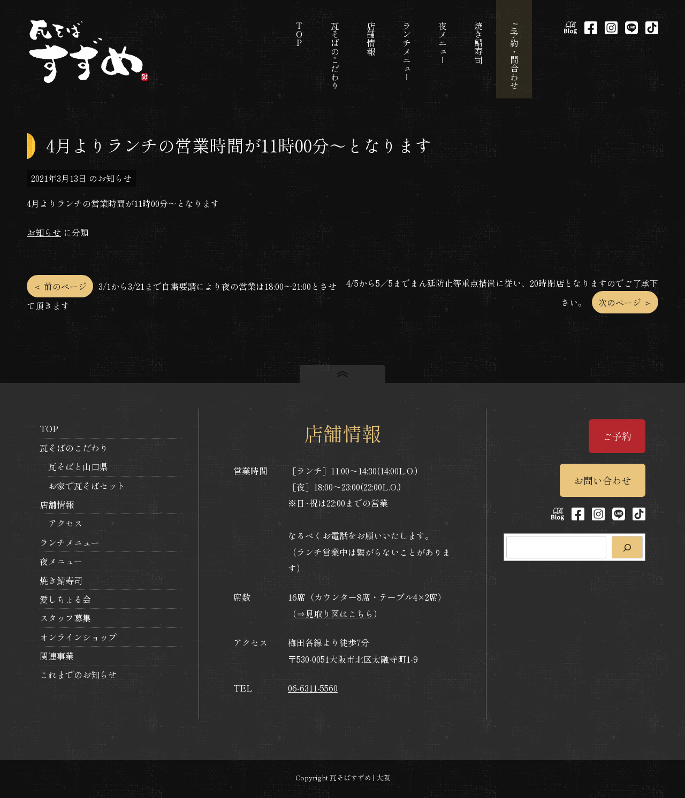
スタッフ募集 (65, 617)
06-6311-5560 (313, 687)
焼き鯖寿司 (61, 580)
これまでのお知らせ (78, 674)
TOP (49, 428)
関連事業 (57, 655)
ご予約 (617, 436)
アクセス (65, 523)
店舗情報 (57, 504)
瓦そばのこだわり (74, 447)
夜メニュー (61, 561)
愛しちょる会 (65, 599)
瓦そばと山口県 (78, 466)
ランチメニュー (70, 542)
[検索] (627, 547)
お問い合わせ (602, 480)
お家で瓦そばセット (86, 485)
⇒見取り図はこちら (335, 613)
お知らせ (44, 232)
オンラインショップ (78, 637)
